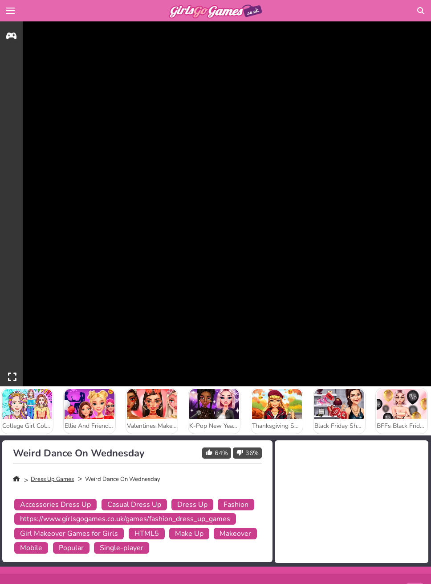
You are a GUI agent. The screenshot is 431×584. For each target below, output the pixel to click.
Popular (71, 548)
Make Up (189, 533)
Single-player (121, 548)
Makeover (235, 533)
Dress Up (192, 504)
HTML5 (146, 533)
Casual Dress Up (134, 504)
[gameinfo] (11, 37)
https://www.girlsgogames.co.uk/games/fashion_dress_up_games (125, 519)
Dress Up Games (52, 479)
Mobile (31, 548)
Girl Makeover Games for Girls (69, 533)
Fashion (236, 504)
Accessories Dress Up (55, 504)
